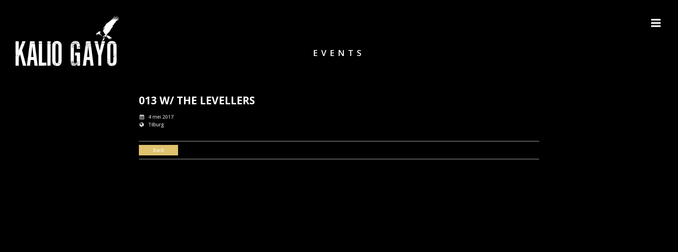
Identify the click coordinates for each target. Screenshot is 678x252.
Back (158, 150)
